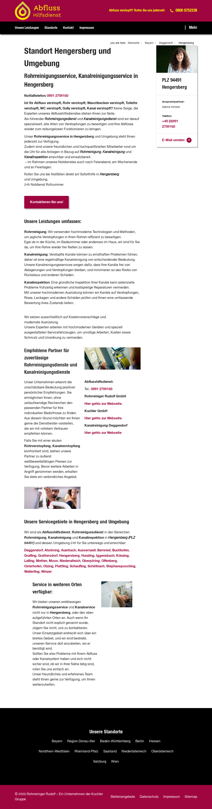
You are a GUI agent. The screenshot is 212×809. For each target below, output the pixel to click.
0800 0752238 (186, 10)
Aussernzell (87, 550)
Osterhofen (33, 566)
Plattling (61, 566)
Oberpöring (91, 561)
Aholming (52, 550)
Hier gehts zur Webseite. (103, 403)
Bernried (104, 550)
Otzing (48, 566)
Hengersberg (69, 555)
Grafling (30, 555)
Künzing (122, 555)
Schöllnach (96, 566)
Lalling (29, 561)
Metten (41, 561)
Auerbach (68, 550)
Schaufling (78, 566)
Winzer (46, 571)
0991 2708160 (57, 95)
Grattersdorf (48, 555)
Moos (53, 561)
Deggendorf (33, 550)
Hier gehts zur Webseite (103, 432)
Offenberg (109, 561)
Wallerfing (32, 571)
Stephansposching (120, 566)
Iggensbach (105, 555)
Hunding (87, 555)
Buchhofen (120, 550)
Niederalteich (70, 561)
